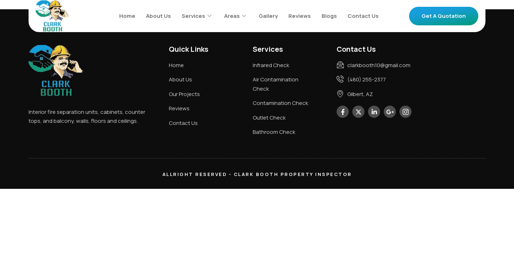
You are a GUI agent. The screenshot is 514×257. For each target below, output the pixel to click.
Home (127, 16)
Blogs (329, 16)
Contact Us (363, 16)
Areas (235, 16)
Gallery (268, 16)
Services (196, 16)
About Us (158, 16)
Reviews (299, 16)
